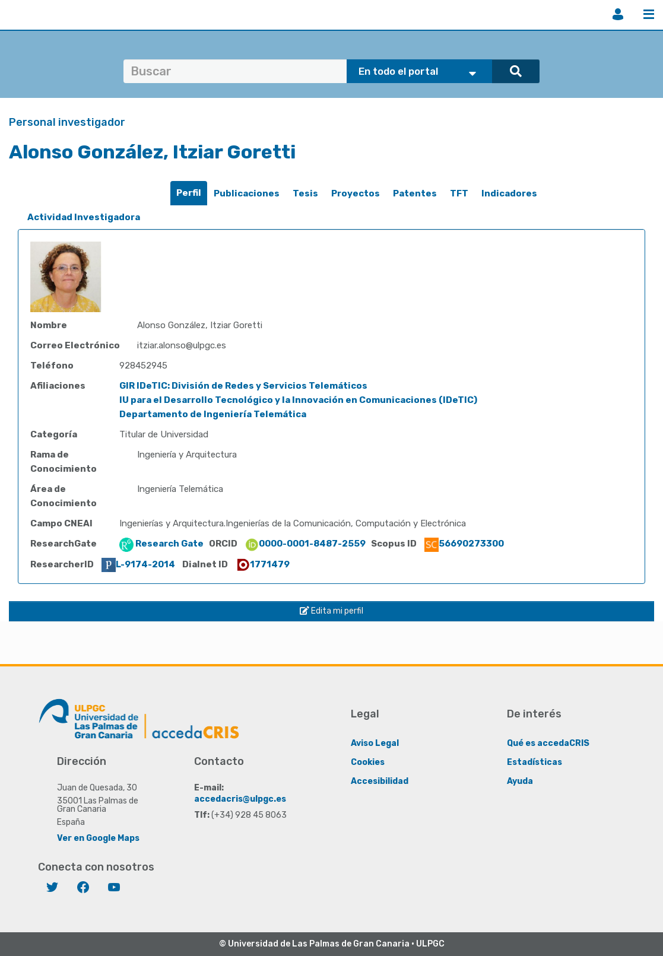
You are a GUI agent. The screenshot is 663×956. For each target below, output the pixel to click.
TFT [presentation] (459, 193)
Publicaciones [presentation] (247, 193)
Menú (649, 14)
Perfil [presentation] (188, 193)
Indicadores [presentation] (509, 193)
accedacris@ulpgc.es (240, 799)
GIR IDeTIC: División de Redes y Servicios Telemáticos (243, 385)
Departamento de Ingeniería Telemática (212, 414)
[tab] (188, 193)
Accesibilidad (379, 781)
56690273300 (464, 543)
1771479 (263, 564)
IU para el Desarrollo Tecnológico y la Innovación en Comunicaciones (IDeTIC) (298, 400)
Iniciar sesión (618, 14)
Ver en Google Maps (98, 838)
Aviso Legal (375, 743)
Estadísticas (534, 762)
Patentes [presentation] (415, 193)
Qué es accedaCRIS (548, 743)
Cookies (368, 762)
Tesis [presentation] (305, 193)
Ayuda (520, 781)
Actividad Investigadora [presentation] (83, 217)
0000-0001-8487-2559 (305, 543)
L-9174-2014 (138, 564)
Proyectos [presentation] (355, 193)
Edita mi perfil (331, 611)
